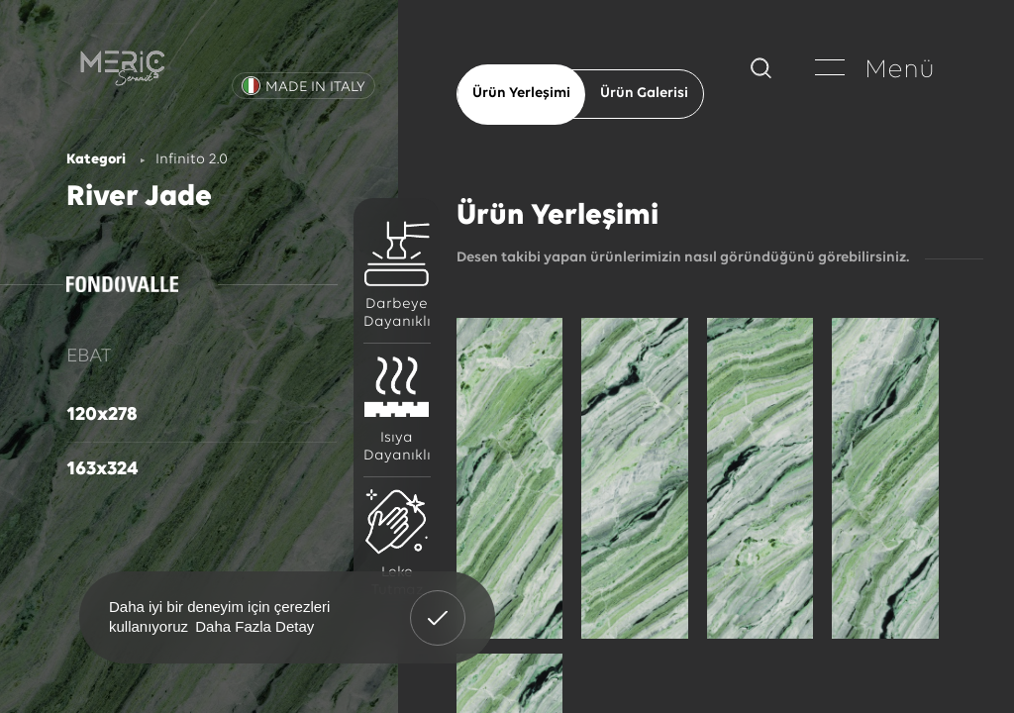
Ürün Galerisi (644, 93)
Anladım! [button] (438, 603)
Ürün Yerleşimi (521, 93)
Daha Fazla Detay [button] (254, 626)
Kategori (96, 160)
